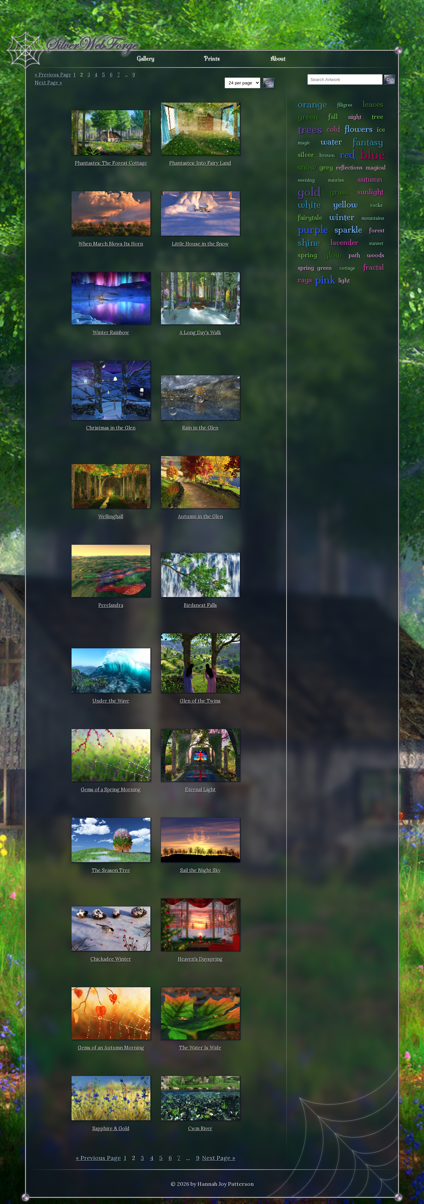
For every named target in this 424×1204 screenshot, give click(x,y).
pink (325, 279)
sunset (376, 243)
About (278, 58)
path (354, 255)
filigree (344, 105)
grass (339, 192)
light (344, 280)
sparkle (348, 229)
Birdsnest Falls (200, 605)
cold (333, 129)
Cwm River (200, 1129)
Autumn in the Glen (200, 517)
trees (310, 129)
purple (313, 229)
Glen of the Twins (200, 701)
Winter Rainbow (111, 333)
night (354, 116)
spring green (315, 267)
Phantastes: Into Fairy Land (200, 163)
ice (381, 129)
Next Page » (48, 83)
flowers (358, 128)
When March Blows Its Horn (111, 244)
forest (377, 230)
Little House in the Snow (200, 244)
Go (390, 79)
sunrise (336, 180)
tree (377, 116)
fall (333, 116)
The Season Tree (111, 870)
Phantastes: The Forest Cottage (111, 163)
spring (307, 255)
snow (307, 167)
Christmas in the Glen (110, 428)
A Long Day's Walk (200, 333)
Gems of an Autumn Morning (111, 1048)
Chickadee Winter (110, 959)
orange (312, 104)
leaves (373, 104)
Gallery (145, 58)
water (331, 141)
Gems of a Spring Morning (111, 790)
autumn (369, 179)
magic (304, 143)
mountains (372, 218)
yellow (345, 204)
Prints (212, 58)
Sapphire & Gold (111, 1129)
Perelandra (110, 605)
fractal (373, 267)
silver (306, 155)
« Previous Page (53, 75)
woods (375, 255)
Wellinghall (110, 517)
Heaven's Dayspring (200, 959)
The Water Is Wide (200, 1048)
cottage (347, 268)
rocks (376, 205)
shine (309, 242)
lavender (344, 242)
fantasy (367, 142)
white (309, 204)
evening (306, 180)
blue (372, 154)
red (347, 154)
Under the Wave (110, 701)
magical (376, 167)
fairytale (310, 217)
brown (327, 155)
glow (333, 255)
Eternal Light (200, 790)
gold (309, 192)
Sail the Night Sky (200, 870)
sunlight (370, 191)
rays (305, 279)
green (308, 116)
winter (341, 216)
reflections (349, 167)
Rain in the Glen (200, 428)
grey (326, 167)
